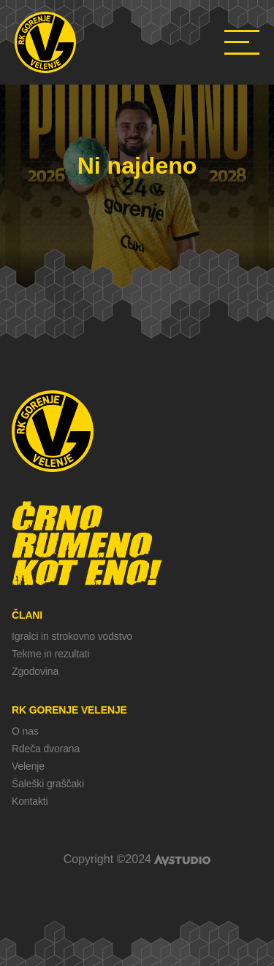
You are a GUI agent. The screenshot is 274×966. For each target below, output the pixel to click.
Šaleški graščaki (48, 783)
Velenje (28, 766)
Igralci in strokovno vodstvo (72, 636)
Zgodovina (35, 671)
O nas (25, 731)
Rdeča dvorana (46, 748)
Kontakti (29, 801)
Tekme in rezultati (50, 654)
